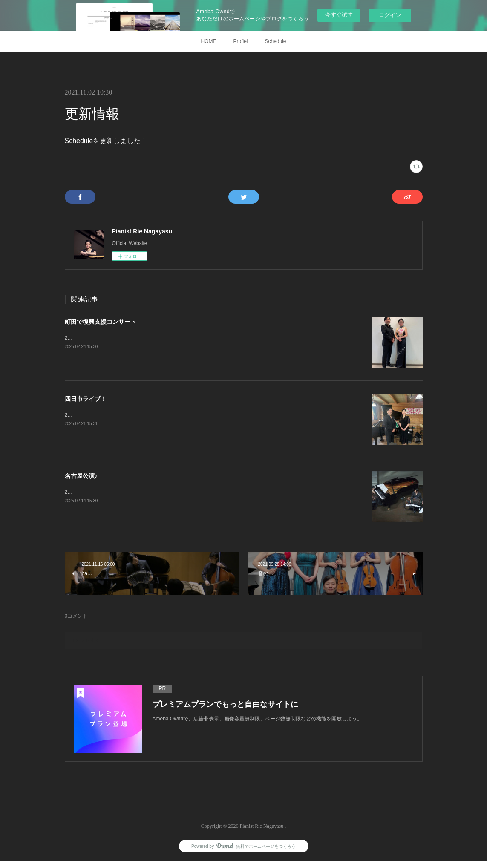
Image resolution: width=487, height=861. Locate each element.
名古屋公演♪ (81, 475)
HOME (208, 41)
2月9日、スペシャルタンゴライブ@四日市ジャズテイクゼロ (134, 415)
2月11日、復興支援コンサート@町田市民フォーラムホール (133, 338)
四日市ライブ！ (86, 398)
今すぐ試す (339, 15)
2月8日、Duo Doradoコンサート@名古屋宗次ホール (125, 492)
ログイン (390, 15)
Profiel (240, 41)
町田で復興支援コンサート (100, 321)
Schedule (275, 41)
